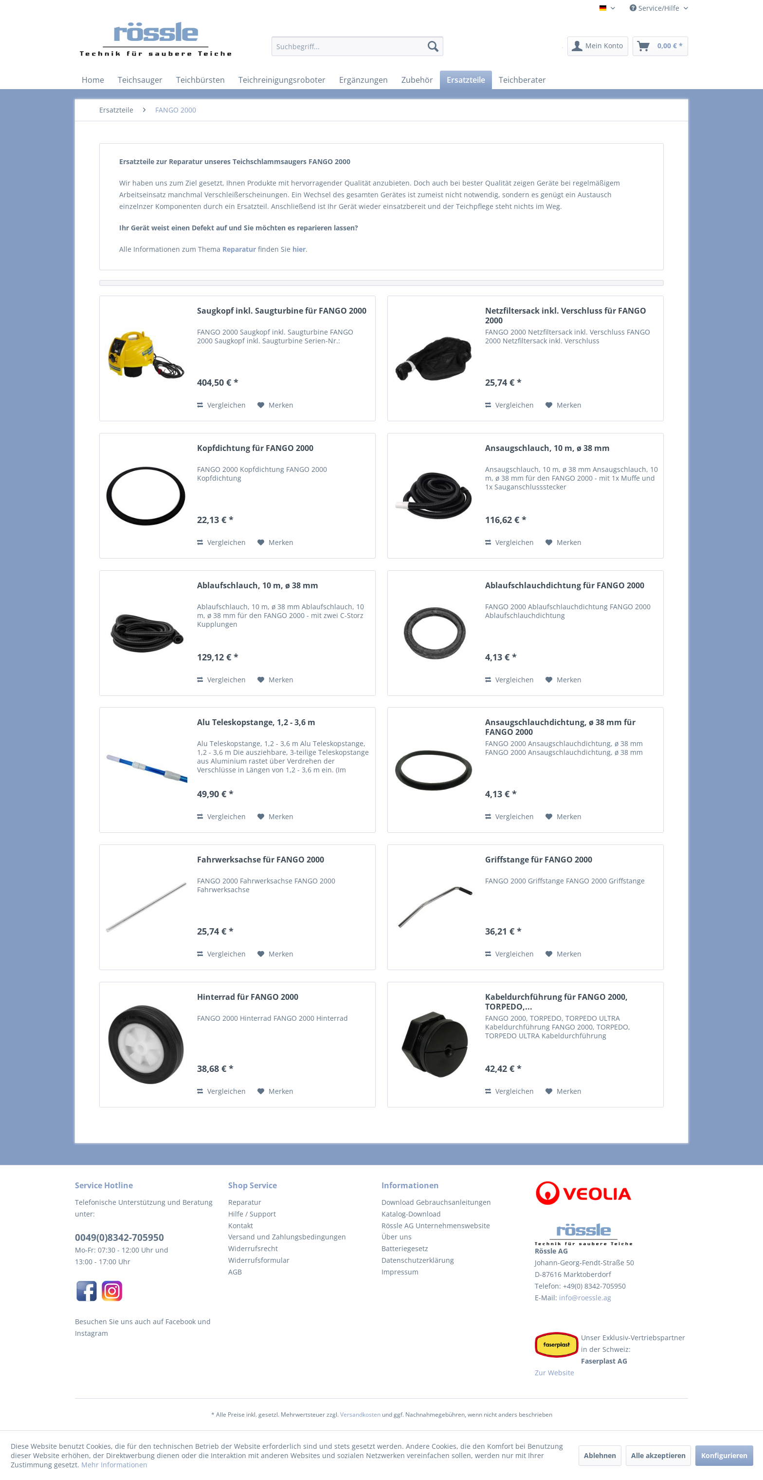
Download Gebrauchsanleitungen (436, 1202)
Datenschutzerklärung (418, 1260)
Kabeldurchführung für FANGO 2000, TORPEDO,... (556, 1002)
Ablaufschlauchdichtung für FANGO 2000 (564, 586)
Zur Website (554, 1372)
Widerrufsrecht (253, 1248)
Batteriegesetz (405, 1248)
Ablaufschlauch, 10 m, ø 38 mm (257, 586)
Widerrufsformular (259, 1260)
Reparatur (244, 1202)
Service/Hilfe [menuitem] (655, 8)
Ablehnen (600, 1455)
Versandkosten (360, 1414)
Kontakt (240, 1225)
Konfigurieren (724, 1455)
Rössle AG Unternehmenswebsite (436, 1225)
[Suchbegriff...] (357, 46)
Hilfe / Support (252, 1213)
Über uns (397, 1236)
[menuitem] (357, 51)
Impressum (400, 1271)
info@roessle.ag (584, 1297)
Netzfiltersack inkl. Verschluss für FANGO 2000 (565, 315)
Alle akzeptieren (658, 1455)
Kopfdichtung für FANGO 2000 (255, 448)
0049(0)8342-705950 (119, 1237)
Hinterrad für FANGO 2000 (247, 997)
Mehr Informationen (114, 1464)
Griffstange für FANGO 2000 (538, 860)
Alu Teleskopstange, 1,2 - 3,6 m (256, 722)
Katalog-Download (411, 1213)
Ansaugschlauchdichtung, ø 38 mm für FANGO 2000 (560, 727)
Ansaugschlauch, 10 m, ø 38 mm (547, 448)
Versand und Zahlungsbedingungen (287, 1236)
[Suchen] (433, 46)
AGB (235, 1271)
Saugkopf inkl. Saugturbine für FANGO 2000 (281, 311)
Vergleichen (221, 405)
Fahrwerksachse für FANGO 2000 (260, 860)
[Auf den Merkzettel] (275, 405)
